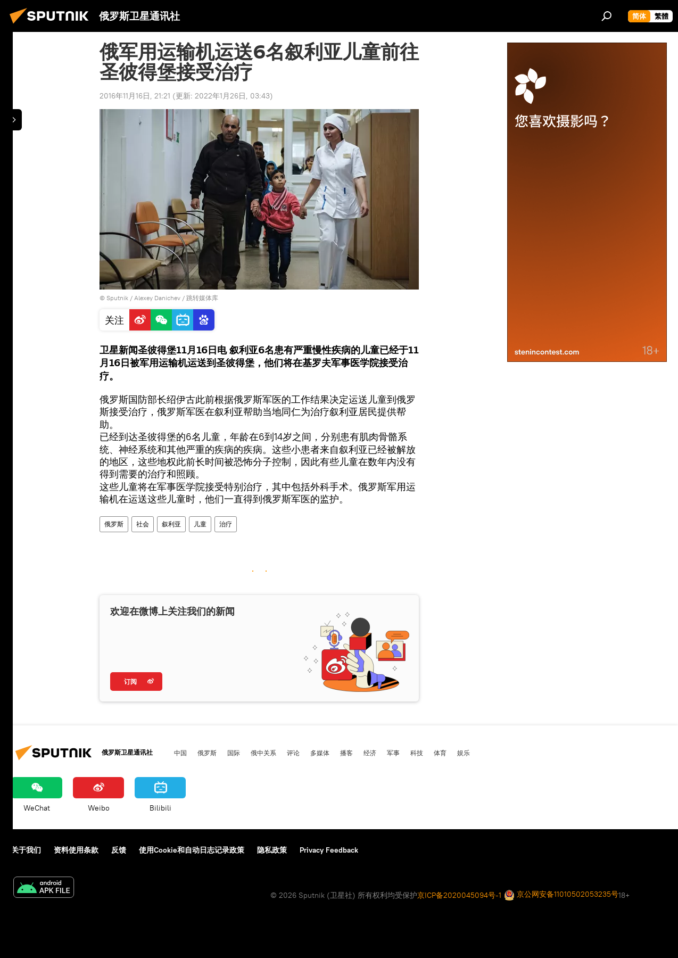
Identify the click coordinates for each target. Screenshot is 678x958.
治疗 (225, 524)
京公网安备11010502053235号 (561, 895)
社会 (142, 524)
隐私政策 (272, 850)
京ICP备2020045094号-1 (459, 895)
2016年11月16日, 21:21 (135, 96)
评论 (293, 752)
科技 (416, 752)
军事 (393, 752)
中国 (180, 752)
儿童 (200, 524)
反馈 (118, 850)
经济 (369, 752)
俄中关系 (263, 752)
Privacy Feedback (329, 850)
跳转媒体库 (202, 298)
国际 (233, 752)
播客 (346, 752)
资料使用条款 (76, 850)
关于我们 (26, 850)
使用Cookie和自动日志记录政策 (191, 850)
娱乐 (463, 752)
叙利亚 (171, 524)
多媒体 (319, 752)
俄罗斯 (113, 524)
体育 (440, 752)
